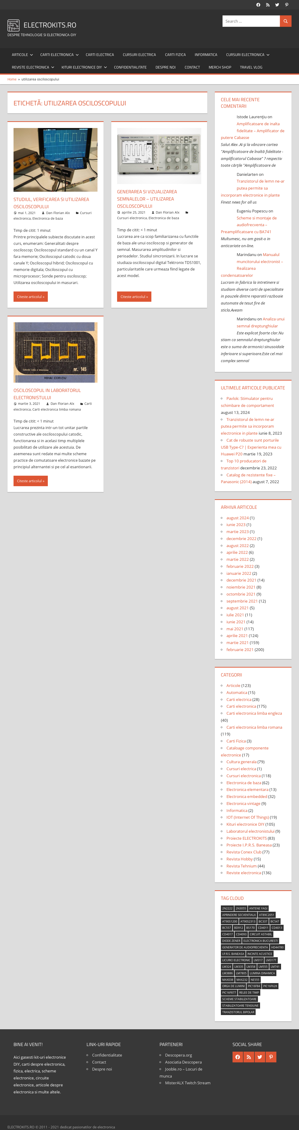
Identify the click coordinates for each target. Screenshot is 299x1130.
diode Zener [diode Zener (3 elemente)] (231, 941)
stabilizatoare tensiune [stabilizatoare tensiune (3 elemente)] (240, 1006)
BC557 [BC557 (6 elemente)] (226, 928)
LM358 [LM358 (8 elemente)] (251, 967)
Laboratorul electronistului (250, 831)
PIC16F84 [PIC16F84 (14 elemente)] (254, 986)
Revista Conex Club (243, 852)
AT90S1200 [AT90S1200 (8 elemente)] (229, 921)
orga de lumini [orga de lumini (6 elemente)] (233, 986)
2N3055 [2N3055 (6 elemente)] (241, 908)
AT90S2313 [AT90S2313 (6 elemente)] (247, 921)
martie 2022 (237, 559)
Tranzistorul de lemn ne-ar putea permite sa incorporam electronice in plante (253, 188)
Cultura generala (241, 761)
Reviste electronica (33, 67)
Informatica (206, 54)
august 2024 (237, 517)
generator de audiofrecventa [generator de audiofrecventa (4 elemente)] (245, 947)
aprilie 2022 (237, 552)
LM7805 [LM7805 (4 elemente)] (241, 973)
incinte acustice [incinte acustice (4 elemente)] (259, 954)
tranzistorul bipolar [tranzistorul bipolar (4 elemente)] (238, 1012)
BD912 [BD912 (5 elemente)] (238, 928)
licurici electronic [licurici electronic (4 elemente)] (236, 960)
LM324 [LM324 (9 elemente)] (226, 967)
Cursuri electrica (139, 54)
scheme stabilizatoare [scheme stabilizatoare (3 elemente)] (239, 999)
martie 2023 (237, 531)
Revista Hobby (239, 859)
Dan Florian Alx (58, 213)
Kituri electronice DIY (84, 67)
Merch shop (220, 67)
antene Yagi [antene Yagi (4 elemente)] (258, 908)
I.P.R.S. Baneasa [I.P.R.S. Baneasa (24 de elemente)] (233, 954)
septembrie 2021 (242, 601)
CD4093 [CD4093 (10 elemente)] (241, 934)
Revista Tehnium (241, 866)
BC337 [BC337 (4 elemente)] (263, 921)
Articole (22, 54)
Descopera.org (178, 1055)
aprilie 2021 (237, 635)
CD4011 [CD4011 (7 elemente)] (263, 928)
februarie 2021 (240, 649)
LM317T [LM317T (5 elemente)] (271, 960)
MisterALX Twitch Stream (188, 1082)
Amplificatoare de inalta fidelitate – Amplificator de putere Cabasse (253, 130)
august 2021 (237, 607)
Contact (192, 67)
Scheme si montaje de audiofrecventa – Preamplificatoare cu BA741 (249, 225)
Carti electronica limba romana (56, 409)
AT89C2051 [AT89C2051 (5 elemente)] (266, 915)
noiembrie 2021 (241, 587)
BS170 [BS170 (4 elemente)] (250, 928)
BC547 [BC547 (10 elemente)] (275, 921)
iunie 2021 (236, 621)
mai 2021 (234, 628)
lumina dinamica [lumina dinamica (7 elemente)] (262, 973)
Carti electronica (59, 54)
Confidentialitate (130, 67)
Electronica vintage (243, 803)
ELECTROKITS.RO (54, 24)
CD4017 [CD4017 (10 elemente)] (227, 934)
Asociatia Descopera (183, 1062)
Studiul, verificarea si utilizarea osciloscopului (55, 202)
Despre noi (166, 67)
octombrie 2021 (241, 594)
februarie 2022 (240, 566)
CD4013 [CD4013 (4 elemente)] (277, 928)
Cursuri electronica (248, 54)
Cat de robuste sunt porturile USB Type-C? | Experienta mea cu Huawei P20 (251, 447)
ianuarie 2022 (238, 573)
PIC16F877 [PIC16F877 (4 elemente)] (229, 993)
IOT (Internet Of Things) (247, 817)
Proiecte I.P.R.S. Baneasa (249, 845)
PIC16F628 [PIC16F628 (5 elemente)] (270, 986)
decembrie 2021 (241, 580)
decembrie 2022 (241, 538)
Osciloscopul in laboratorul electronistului (51, 393)
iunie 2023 (236, 524)
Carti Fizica (175, 54)
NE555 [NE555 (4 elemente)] (255, 980)
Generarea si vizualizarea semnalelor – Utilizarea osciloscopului (150, 198)
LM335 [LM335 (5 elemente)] (238, 967)
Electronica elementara (247, 789)
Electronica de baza (47, 218)
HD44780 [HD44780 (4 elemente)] (277, 947)
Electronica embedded (246, 796)
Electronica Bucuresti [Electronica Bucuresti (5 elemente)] (260, 941)
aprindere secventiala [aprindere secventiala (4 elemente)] (239, 915)
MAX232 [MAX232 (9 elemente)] (241, 980)
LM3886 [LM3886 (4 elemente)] (227, 973)
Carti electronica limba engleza (254, 713)
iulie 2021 (235, 614)
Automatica (236, 692)
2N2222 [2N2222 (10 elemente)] (227, 908)
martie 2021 (237, 642)
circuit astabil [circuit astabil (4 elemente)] (261, 934)
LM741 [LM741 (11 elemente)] (275, 967)
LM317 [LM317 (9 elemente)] (258, 960)
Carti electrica (100, 54)
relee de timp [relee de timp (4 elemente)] (249, 993)
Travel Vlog (251, 67)
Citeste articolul (29, 296)
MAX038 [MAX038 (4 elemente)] (227, 980)
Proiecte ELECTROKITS (246, 838)
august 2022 (237, 545)
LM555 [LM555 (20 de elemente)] (263, 967)
